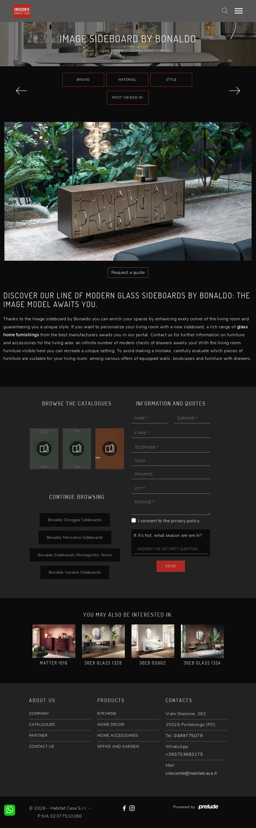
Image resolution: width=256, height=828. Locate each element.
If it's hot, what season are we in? (168, 535)
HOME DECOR (111, 724)
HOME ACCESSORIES (117, 735)
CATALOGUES (42, 724)
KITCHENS (107, 713)
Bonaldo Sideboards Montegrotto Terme (75, 555)
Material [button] (127, 79)
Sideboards (142, 51)
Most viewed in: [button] (128, 97)
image (166, 51)
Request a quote (128, 272)
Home (89, 51)
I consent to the (169, 521)
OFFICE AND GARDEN (118, 746)
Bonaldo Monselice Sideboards (75, 537)
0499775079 (188, 736)
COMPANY (39, 713)
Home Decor (111, 51)
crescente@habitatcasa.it (191, 773)
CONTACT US (41, 746)
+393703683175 (184, 754)
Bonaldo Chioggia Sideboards (75, 520)
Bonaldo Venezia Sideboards (75, 572)
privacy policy (185, 521)
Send (170, 566)
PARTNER (38, 735)
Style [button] (171, 79)
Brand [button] (83, 79)
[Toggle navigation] (239, 11)
